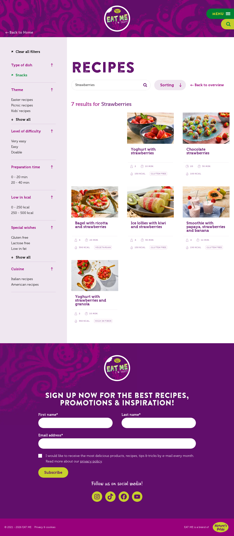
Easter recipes (22, 100)
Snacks (21, 75)
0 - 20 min (19, 177)
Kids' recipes (20, 111)
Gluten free (19, 238)
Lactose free (20, 243)
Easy (14, 147)
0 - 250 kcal (20, 207)
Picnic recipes (22, 105)
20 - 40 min (20, 183)
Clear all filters (28, 52)
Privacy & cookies (44, 527)
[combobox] (111, 85)
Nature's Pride (221, 527)
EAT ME (117, 19)
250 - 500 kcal (22, 213)
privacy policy (91, 461)
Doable (16, 152)
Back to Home (21, 32)
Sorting (167, 85)
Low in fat (19, 249)
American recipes (25, 285)
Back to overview (209, 85)
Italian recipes (22, 279)
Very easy (18, 141)
